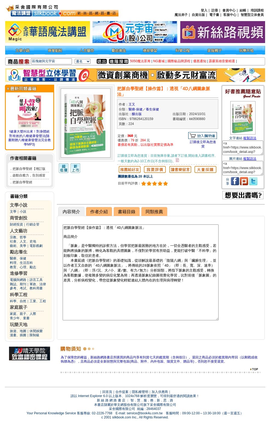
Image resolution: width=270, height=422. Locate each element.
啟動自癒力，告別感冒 (29, 175)
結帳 (243, 10)
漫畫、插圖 (18, 335)
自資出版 (198, 15)
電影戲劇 (36, 246)
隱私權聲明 (140, 392)
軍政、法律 (38, 284)
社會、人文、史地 (23, 241)
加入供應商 (160, 392)
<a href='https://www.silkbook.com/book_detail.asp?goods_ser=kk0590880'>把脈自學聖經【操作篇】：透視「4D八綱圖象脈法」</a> (242, 148)
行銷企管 (32, 224)
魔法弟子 (181, 15)
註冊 (214, 10)
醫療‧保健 (136, 109)
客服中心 (229, 15)
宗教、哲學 (18, 237)
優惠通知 (199, 61)
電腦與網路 (18, 280)
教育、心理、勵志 (23, 267)
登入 (204, 10)
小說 (23, 211)
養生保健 (152, 109)
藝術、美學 (18, 246)
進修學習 (18, 273)
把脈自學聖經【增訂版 (29, 169)
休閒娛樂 (36, 331)
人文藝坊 (18, 231)
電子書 (214, 15)
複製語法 (249, 138)
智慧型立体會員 (252, 15)
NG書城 (159, 61)
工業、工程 (38, 301)
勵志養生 (18, 252)
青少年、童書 (20, 318)
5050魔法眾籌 (140, 61)
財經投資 (16, 224)
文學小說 (18, 205)
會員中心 (229, 10)
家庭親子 (18, 307)
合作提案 (122, 392)
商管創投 (18, 218)
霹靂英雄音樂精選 (222, 61)
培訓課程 (257, 10)
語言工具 (36, 280)
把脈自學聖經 (22, 182)
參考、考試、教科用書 (26, 288)
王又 (132, 104)
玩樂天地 (18, 324)
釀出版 (137, 114)
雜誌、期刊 (18, 284)
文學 (13, 211)
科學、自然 (18, 301)
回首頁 (107, 392)
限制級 (34, 335)
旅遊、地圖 (18, 331)
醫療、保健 (18, 258)
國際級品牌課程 (178, 61)
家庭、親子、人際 (23, 314)
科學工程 (18, 294)
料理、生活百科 (21, 263)
